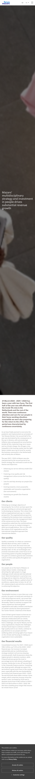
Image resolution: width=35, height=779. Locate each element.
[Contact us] (22, 3)
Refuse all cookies (17, 770)
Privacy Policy (13, 759)
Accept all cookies (17, 765)
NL (26, 3)
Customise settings (17, 775)
